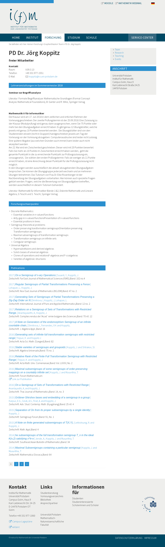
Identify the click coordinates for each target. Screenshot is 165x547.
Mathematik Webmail (128, 3)
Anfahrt (15, 527)
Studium (74, 37)
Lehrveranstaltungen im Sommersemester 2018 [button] (37, 85)
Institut (32, 37)
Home (16, 37)
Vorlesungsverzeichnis (52, 496)
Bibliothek (46, 499)
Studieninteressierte (82, 501)
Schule (91, 37)
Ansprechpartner (49, 503)
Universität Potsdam (51, 514)
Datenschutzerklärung (128, 537)
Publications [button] (18, 267)
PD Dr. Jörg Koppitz (73, 44)
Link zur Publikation (22, 379)
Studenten (77, 498)
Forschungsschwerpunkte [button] (25, 203)
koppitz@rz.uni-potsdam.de (43, 76)
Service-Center (142, 37)
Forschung (53, 37)
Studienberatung (49, 492)
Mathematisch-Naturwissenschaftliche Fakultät (52, 521)
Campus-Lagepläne (22, 521)
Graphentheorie (50, 44)
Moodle (107, 3)
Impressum (150, 537)
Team (61, 44)
